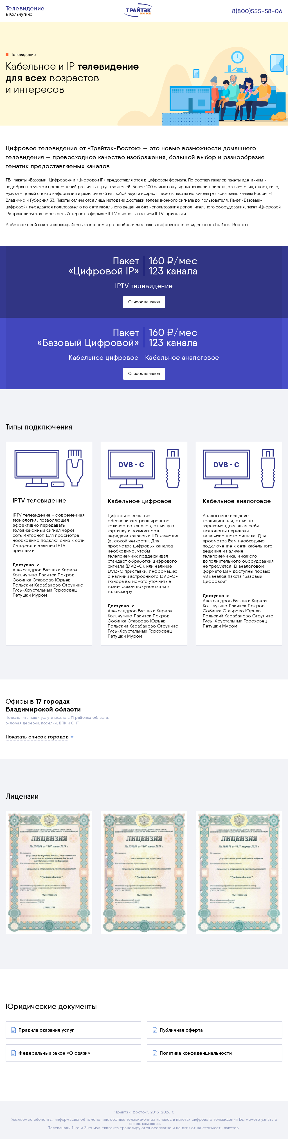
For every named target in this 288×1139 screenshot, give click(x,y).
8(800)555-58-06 (257, 11)
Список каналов (144, 301)
